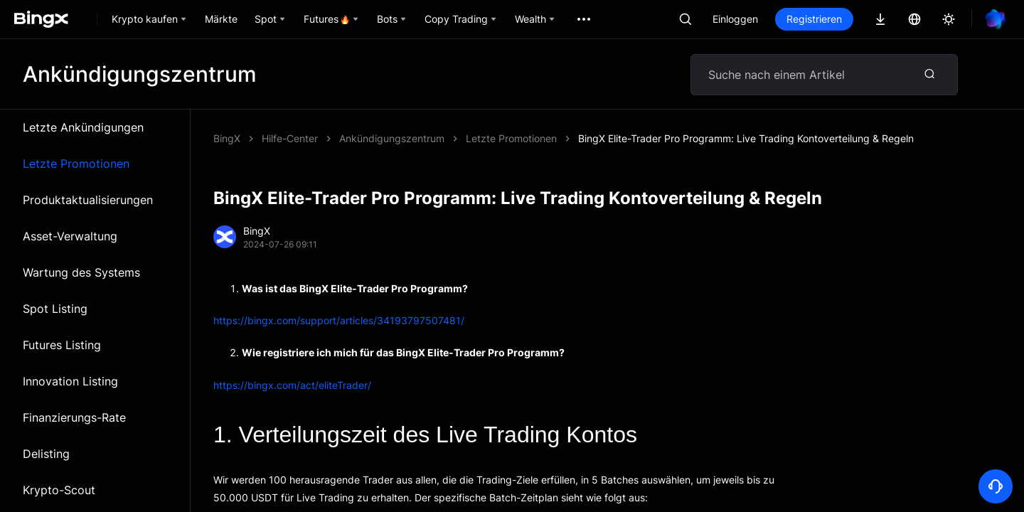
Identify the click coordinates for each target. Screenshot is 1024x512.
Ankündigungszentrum (391, 138)
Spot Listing (55, 309)
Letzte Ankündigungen (83, 127)
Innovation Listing (70, 381)
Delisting (46, 454)
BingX (226, 138)
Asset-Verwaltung (70, 236)
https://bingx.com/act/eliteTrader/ (292, 385)
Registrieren (814, 19)
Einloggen (735, 19)
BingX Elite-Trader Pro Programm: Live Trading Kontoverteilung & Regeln (746, 138)
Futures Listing (62, 345)
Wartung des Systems (81, 272)
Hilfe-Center (290, 138)
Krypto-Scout (59, 490)
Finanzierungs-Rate (74, 417)
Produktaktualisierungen (88, 200)
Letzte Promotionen (76, 163)
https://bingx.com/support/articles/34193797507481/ (338, 320)
